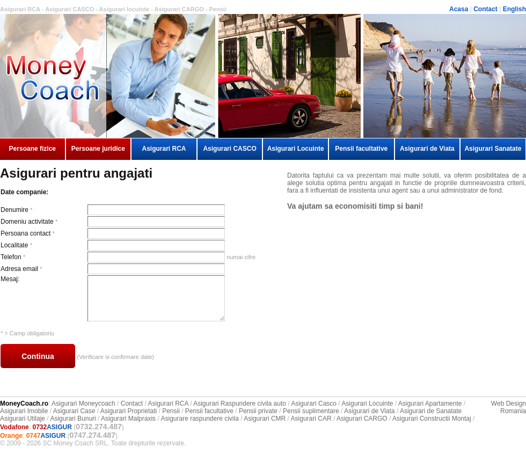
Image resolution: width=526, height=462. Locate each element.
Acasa (458, 9)
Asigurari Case (74, 411)
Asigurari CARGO (362, 418)
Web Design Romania (508, 407)
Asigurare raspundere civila (199, 418)
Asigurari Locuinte (295, 148)
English (514, 9)
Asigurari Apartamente (430, 403)
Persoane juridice (98, 148)
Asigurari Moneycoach (83, 403)
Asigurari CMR (265, 418)
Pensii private (258, 411)
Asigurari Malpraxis (128, 418)
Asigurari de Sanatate (431, 411)
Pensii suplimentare (311, 411)
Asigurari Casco (314, 403)
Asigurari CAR (311, 418)
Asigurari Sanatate (492, 148)
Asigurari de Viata (427, 148)
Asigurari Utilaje (22, 418)
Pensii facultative (361, 148)
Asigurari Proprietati (128, 411)
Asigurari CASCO (229, 148)
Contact (485, 9)
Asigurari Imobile (24, 411)
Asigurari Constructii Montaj (431, 418)
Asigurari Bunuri (73, 418)
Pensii (171, 411)
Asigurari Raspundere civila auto (239, 403)
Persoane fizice (32, 148)
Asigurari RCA (164, 148)
